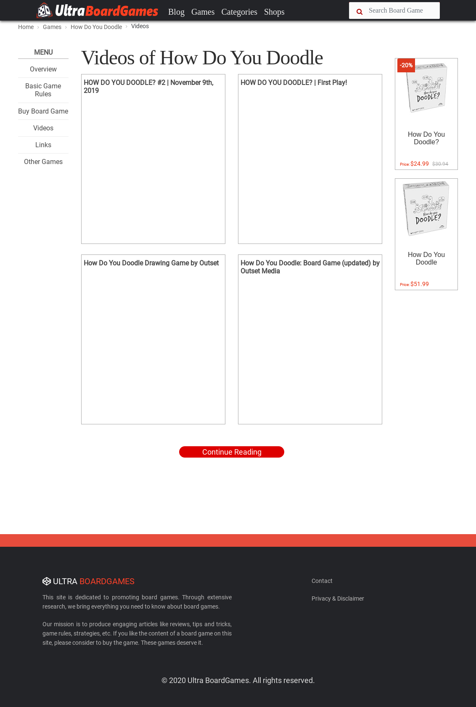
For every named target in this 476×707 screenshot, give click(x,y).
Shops (274, 11)
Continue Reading (232, 452)
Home (26, 27)
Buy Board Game (43, 111)
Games (203, 11)
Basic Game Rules (43, 90)
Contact (322, 580)
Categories (239, 11)
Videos (43, 128)
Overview (43, 69)
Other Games (43, 162)
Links (43, 145)
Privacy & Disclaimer (338, 598)
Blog (176, 11)
